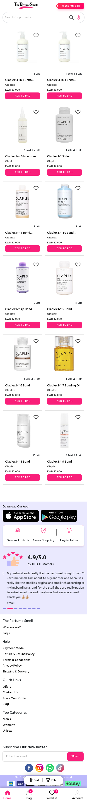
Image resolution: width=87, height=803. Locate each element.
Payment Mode (13, 648)
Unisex (7, 730)
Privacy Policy (12, 665)
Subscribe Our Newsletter (25, 747)
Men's (7, 719)
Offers (7, 686)
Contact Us (10, 692)
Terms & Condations (16, 660)
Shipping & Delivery (16, 671)
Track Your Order (15, 698)
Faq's (6, 633)
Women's (9, 725)
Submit (75, 756)
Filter (52, 780)
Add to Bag (23, 96)
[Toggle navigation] (5, 8)
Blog (6, 704)
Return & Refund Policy (18, 654)
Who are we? (12, 627)
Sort (34, 780)
